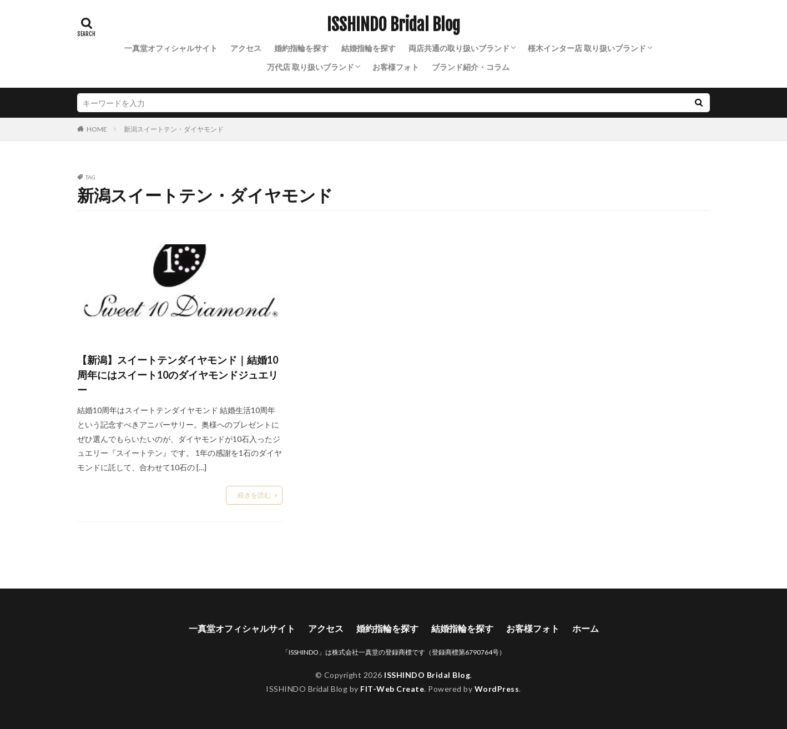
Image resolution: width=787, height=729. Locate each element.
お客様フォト (395, 67)
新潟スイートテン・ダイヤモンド (174, 129)
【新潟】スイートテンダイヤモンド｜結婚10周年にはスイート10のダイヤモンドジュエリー (177, 375)
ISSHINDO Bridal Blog (393, 25)
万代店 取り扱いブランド (310, 67)
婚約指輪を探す (301, 48)
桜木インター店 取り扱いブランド (587, 48)
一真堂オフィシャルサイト (171, 48)
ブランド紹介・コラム (470, 67)
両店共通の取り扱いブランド (458, 48)
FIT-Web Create (392, 688)
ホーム (585, 628)
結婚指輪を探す (368, 48)
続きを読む (254, 495)
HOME (97, 128)
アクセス (245, 48)
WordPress (497, 688)
